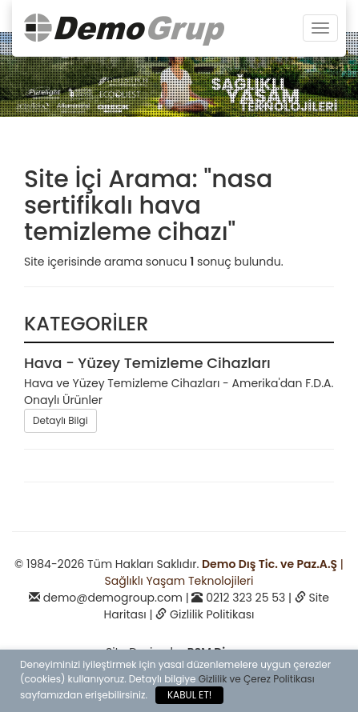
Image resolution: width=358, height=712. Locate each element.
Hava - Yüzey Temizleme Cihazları (147, 363)
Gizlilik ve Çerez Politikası (257, 679)
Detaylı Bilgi (60, 420)
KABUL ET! (189, 695)
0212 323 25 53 (245, 598)
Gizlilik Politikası (212, 614)
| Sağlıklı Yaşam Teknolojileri (224, 572)
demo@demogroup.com (113, 598)
